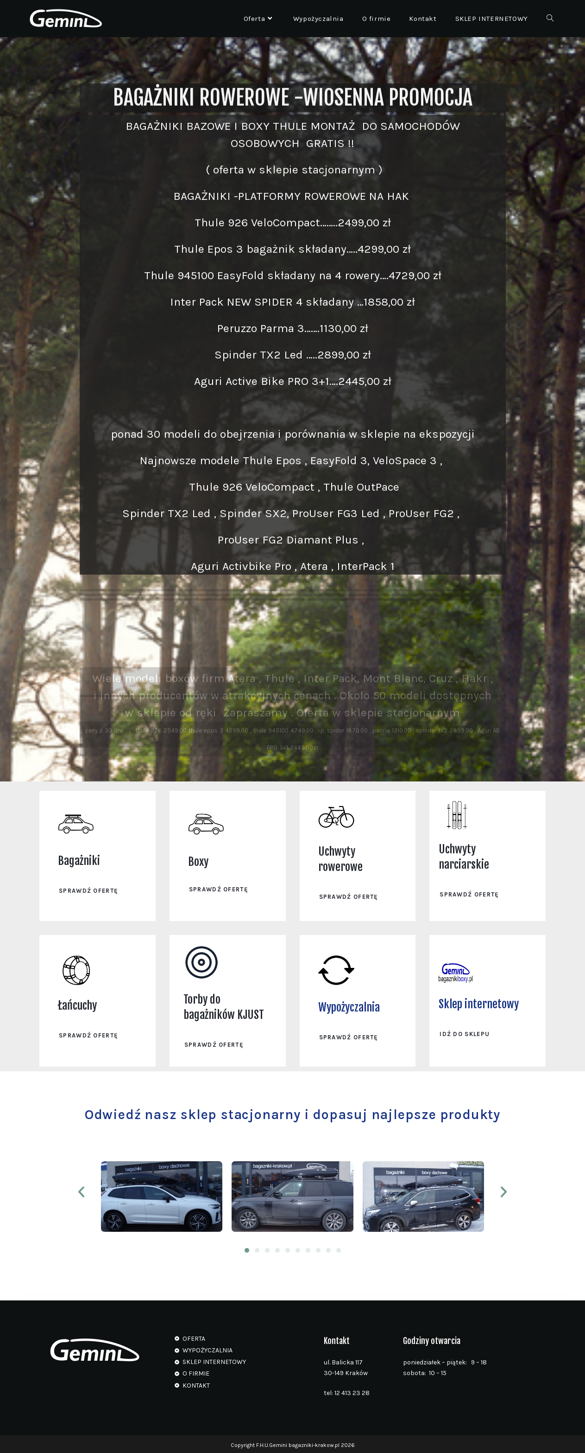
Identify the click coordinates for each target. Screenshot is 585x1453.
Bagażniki (79, 860)
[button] (81, 1190)
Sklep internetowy (479, 1003)
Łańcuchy (77, 1004)
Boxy (198, 862)
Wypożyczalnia (349, 1006)
